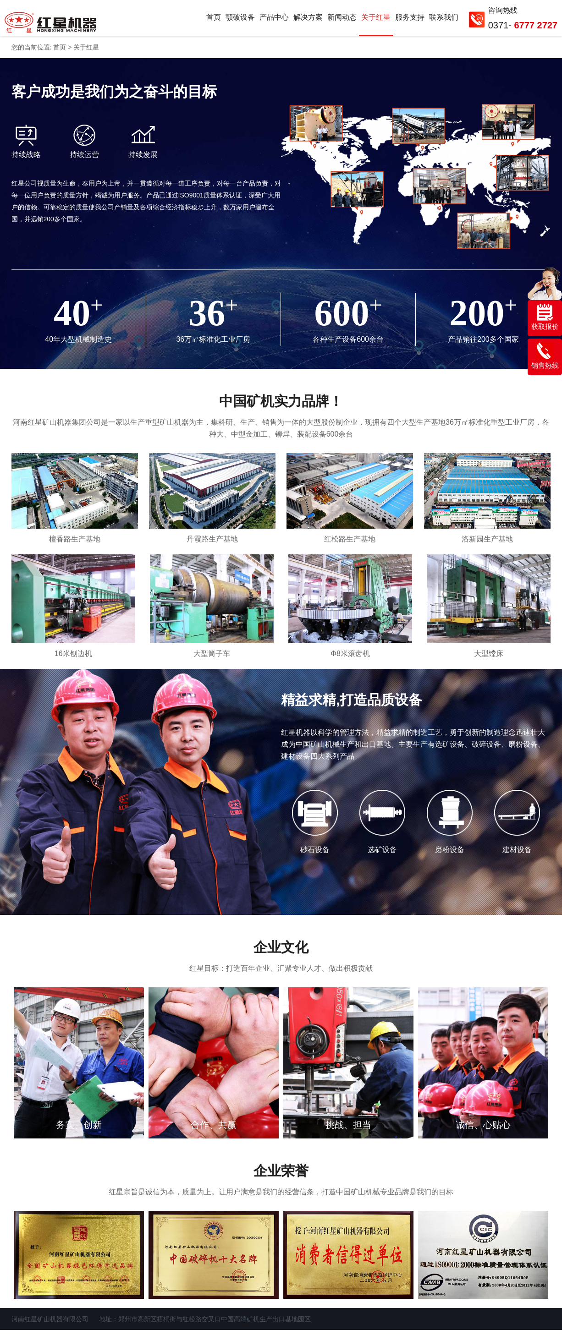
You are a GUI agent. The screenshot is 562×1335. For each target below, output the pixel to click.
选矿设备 (382, 855)
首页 (213, 20)
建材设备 (517, 855)
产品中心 (274, 20)
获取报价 (545, 317)
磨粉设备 (449, 855)
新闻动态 (342, 20)
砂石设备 (315, 855)
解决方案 (308, 20)
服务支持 (409, 20)
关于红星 (376, 20)
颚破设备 (240, 20)
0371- (522, 25)
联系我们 (443, 20)
